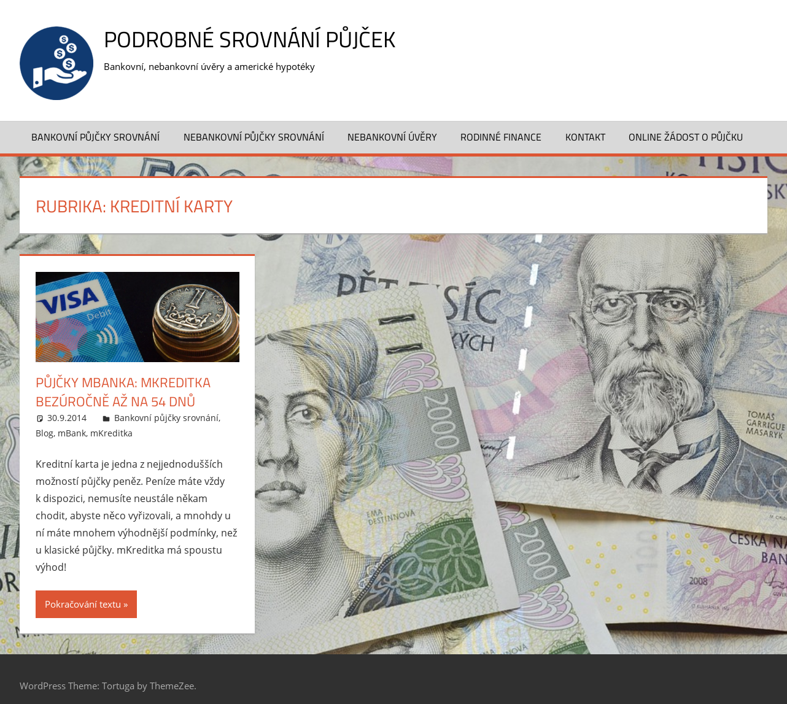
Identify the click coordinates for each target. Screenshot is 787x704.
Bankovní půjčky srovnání (95, 137)
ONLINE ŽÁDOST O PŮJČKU (686, 137)
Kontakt (585, 137)
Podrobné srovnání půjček (249, 39)
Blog (44, 433)
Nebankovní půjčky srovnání (254, 137)
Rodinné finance (500, 137)
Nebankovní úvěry (392, 137)
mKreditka (111, 433)
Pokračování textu (83, 604)
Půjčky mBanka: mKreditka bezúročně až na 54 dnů (123, 392)
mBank (72, 433)
